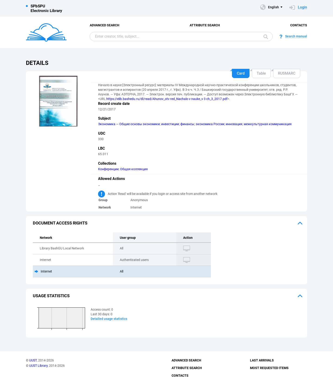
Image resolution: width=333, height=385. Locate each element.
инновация (234, 124)
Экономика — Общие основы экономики (129, 124)
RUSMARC (286, 73)
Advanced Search (104, 25)
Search (265, 36)
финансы (187, 124)
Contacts (298, 25)
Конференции (108, 169)
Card (241, 73)
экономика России (210, 124)
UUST (33, 360)
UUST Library (38, 365)
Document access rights (60, 223)
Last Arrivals (262, 360)
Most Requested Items (269, 368)
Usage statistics (51, 295)
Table (261, 73)
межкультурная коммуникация (268, 124)
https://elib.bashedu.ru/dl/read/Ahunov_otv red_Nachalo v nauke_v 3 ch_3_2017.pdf (167, 99)
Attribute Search (205, 25)
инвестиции (170, 124)
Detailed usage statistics (109, 319)
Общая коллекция (134, 169)
